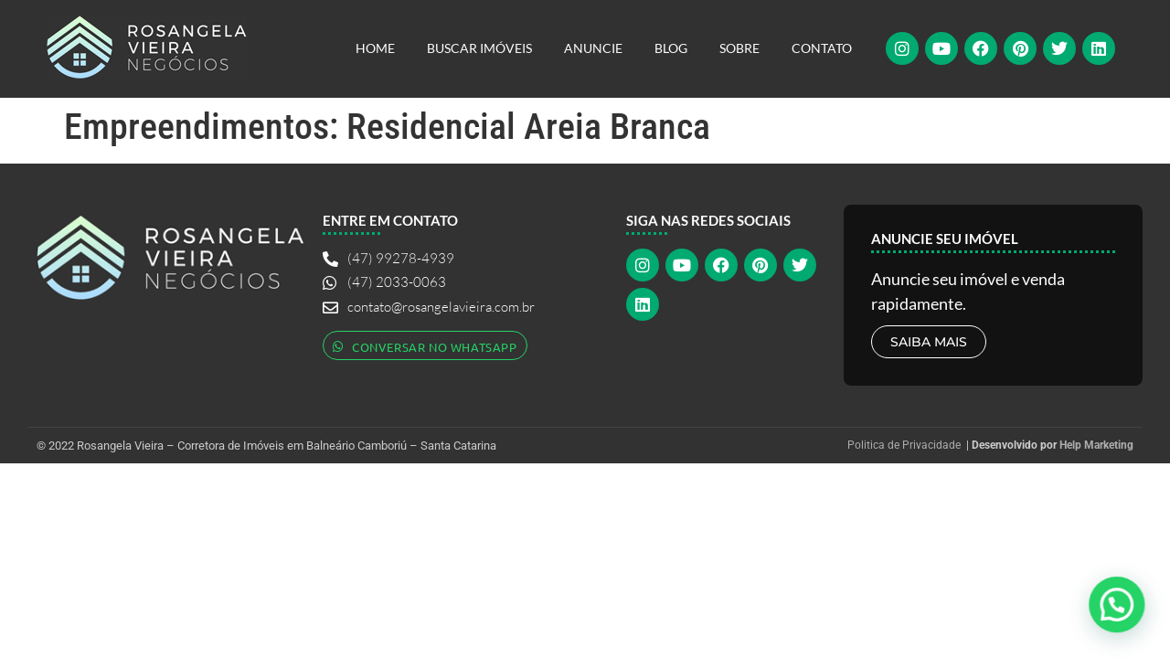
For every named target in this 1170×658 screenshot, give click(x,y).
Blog (670, 48)
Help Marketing (1096, 445)
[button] (1116, 602)
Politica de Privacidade (904, 445)
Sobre (739, 48)
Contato (822, 48)
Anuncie (593, 48)
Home (375, 48)
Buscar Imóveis (479, 48)
